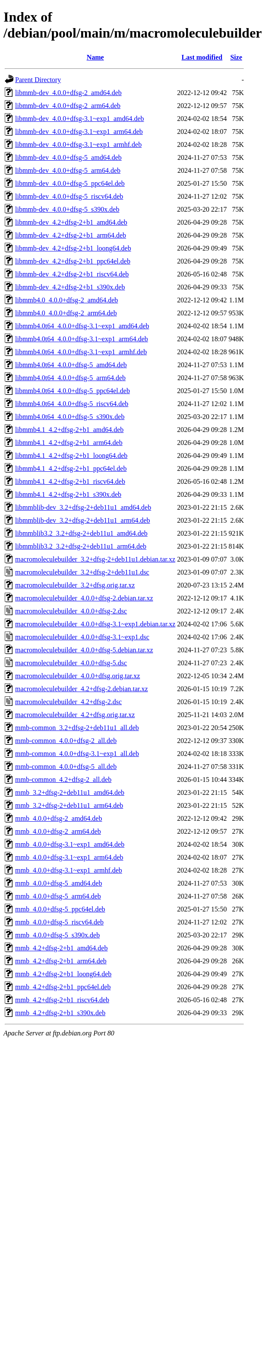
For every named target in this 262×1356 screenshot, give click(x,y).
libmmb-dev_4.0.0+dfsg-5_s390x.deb (67, 209)
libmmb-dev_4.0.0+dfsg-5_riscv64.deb (69, 196)
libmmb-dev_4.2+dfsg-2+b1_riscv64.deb (72, 274)
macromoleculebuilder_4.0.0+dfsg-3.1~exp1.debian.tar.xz (95, 624)
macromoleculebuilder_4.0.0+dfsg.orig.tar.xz (77, 676)
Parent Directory (38, 79)
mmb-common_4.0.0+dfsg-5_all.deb (66, 766)
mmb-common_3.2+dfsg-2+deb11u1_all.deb (77, 727)
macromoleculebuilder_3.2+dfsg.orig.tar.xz (75, 585)
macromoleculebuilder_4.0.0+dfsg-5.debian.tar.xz (84, 650)
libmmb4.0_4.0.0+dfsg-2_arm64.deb (66, 313)
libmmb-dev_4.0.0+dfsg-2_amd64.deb (68, 92)
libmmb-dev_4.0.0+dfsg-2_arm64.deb (67, 105)
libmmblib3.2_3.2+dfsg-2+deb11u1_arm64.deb (80, 546)
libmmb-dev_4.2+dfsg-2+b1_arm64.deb (70, 235)
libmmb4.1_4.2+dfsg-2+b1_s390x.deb (68, 494)
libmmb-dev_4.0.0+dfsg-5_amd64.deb (68, 157)
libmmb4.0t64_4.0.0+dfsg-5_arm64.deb (70, 377)
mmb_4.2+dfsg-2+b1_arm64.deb (61, 961)
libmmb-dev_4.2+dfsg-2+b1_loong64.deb (73, 248)
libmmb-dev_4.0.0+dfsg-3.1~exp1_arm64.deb (79, 131)
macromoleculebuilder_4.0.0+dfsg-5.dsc (71, 663)
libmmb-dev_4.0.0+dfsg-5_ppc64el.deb (70, 183)
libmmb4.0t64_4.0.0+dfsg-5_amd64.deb (71, 364)
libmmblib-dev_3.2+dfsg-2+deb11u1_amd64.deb (83, 507)
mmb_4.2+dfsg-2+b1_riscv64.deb (62, 1000)
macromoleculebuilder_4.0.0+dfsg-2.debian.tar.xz (84, 598)
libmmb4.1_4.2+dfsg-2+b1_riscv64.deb (70, 481)
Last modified (202, 57)
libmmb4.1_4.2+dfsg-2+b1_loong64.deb (71, 455)
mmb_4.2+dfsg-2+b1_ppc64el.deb (63, 987)
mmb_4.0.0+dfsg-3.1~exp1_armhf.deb (68, 870)
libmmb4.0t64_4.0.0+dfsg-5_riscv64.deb (71, 403)
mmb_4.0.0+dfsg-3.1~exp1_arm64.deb (69, 857)
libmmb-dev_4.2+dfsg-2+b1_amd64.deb (71, 222)
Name (95, 57)
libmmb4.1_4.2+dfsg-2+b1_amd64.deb (69, 429)
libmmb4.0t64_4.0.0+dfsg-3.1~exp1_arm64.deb (81, 339)
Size (236, 57)
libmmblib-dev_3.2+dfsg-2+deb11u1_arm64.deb (82, 520)
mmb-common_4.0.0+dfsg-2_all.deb (66, 740)
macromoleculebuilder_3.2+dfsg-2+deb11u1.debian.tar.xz (95, 559)
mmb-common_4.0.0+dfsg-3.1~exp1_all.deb (77, 753)
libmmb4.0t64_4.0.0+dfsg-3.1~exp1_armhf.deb (81, 352)
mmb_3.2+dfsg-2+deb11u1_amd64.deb (69, 792)
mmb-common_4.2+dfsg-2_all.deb (63, 779)
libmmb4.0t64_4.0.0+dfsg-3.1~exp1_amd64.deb (82, 326)
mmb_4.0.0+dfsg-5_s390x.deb (57, 935)
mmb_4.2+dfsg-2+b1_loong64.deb (63, 974)
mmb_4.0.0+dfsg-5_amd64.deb (58, 883)
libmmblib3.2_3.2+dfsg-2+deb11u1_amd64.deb (81, 533)
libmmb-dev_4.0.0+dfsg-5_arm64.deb (67, 170)
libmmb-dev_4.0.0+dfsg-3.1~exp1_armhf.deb (78, 144)
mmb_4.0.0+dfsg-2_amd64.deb (58, 818)
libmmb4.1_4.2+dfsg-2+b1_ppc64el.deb (70, 468)
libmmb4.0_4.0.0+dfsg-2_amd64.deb (66, 300)
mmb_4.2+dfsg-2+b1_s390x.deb (60, 1012)
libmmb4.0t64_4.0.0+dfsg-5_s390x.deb (69, 416)
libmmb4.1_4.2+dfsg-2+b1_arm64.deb (69, 442)
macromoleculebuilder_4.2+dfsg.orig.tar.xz (75, 714)
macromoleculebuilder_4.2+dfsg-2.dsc (68, 701)
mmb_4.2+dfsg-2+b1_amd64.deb (61, 948)
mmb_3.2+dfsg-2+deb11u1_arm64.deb (69, 805)
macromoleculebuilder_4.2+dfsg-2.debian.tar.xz (81, 688)
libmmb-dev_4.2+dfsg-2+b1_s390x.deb (70, 287)
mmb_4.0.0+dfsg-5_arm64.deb (58, 896)
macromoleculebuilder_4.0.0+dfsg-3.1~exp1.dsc (82, 637)
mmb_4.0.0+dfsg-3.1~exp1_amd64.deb (69, 844)
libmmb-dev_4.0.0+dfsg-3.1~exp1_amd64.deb (79, 118)
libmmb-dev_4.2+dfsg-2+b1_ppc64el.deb (72, 261)
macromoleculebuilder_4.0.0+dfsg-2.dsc (71, 611)
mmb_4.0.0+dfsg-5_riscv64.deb (59, 922)
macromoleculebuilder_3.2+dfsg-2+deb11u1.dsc (82, 572)
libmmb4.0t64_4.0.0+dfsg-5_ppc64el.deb (72, 390)
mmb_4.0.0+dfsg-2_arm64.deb (58, 831)
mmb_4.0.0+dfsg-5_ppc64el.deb (60, 909)
